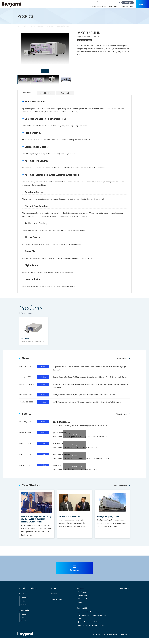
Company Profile (84, 595)
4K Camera (50, 26)
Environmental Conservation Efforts (92, 615)
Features (27, 92)
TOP (18, 26)
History (80, 602)
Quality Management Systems (89, 622)
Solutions (92, 6)
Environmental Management (89, 612)
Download (65, 93)
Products (100, 6)
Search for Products (28, 588)
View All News (122, 358)
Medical (25, 26)
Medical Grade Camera (37, 26)
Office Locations (84, 599)
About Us (116, 6)
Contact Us (142, 4)
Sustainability (124, 6)
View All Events (122, 414)
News (105, 6)
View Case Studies (120, 485)
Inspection (24, 604)
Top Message (83, 592)
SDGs (80, 618)
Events (110, 6)
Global (131, 6)
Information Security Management (91, 625)
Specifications (45, 93)
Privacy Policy (100, 634)
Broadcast (24, 597)
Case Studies (56, 599)
